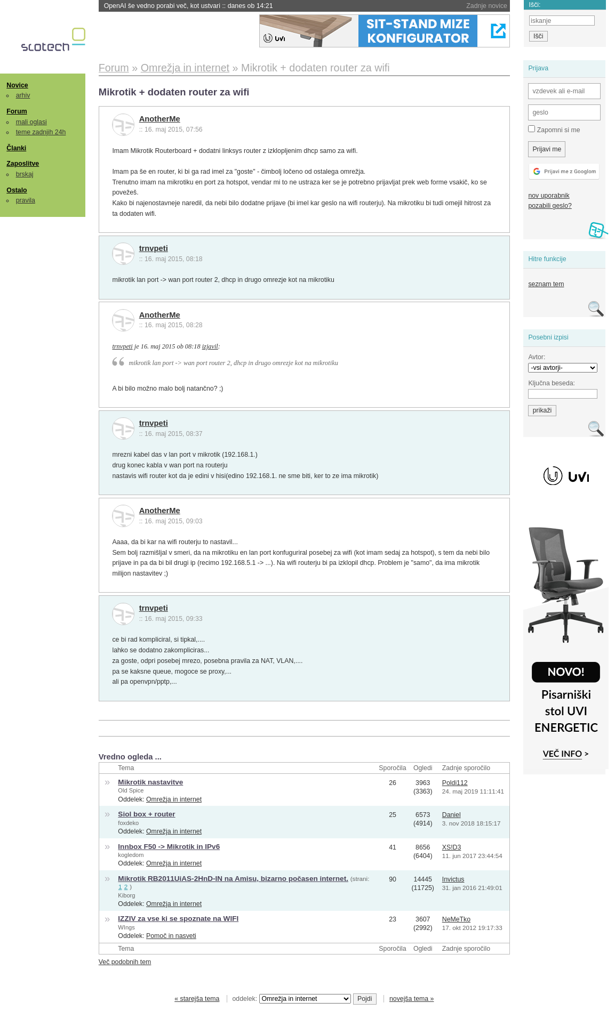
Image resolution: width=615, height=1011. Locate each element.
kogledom (130, 855)
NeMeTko (456, 919)
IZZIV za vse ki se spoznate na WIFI (178, 919)
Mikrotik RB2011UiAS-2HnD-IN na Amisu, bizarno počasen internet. (233, 879)
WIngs (126, 927)
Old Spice (130, 790)
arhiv (23, 95)
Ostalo (16, 190)
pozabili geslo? (549, 205)
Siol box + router (146, 814)
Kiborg (126, 895)
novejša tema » (411, 998)
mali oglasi (31, 122)
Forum (16, 111)
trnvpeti (153, 248)
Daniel (451, 815)
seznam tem (546, 284)
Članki (16, 148)
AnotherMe (159, 119)
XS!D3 (451, 847)
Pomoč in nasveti (171, 936)
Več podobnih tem (125, 962)
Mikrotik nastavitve (150, 782)
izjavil (210, 346)
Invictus (453, 879)
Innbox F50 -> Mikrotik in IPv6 (169, 847)
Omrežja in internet (174, 799)
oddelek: (292, 998)
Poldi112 (455, 783)
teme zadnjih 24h (41, 132)
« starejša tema (196, 998)
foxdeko (128, 823)
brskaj (25, 174)
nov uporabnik (548, 195)
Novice (17, 85)
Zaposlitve (22, 163)
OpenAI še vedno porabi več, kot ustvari (188, 6)
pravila (25, 200)
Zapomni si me (554, 129)
